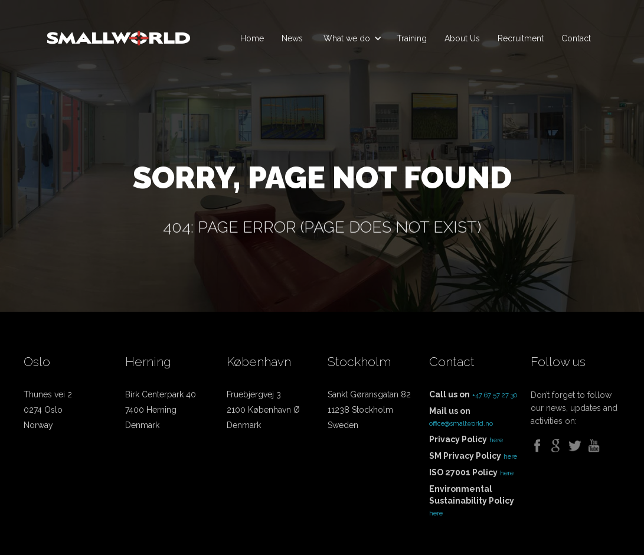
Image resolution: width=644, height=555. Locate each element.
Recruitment (521, 38)
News (292, 38)
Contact (576, 38)
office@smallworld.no (461, 423)
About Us (462, 38)
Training (412, 38)
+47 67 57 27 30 (494, 395)
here (496, 440)
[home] (118, 33)
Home (252, 38)
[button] (350, 38)
